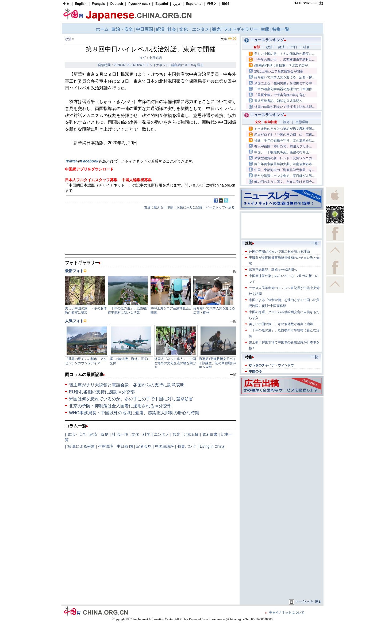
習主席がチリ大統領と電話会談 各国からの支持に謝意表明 (126, 385)
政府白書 (209, 434)
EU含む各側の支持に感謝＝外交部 (102, 392)
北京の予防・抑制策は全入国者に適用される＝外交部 (120, 406)
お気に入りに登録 (189, 207)
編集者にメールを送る (187, 65)
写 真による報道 (81, 446)
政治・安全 (76, 434)
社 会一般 (120, 434)
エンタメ (161, 434)
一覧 (233, 375)
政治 (68, 39)
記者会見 (143, 446)
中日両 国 (125, 446)
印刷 (170, 207)
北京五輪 (191, 434)
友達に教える (153, 207)
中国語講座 (164, 446)
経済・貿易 (99, 434)
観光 (176, 434)
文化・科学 (141, 434)
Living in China (212, 446)
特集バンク (187, 446)
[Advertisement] (281, 432)
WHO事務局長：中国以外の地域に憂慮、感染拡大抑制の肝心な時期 (134, 413)
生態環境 (105, 446)
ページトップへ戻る (220, 207)
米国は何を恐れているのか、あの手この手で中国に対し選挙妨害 (131, 399)
